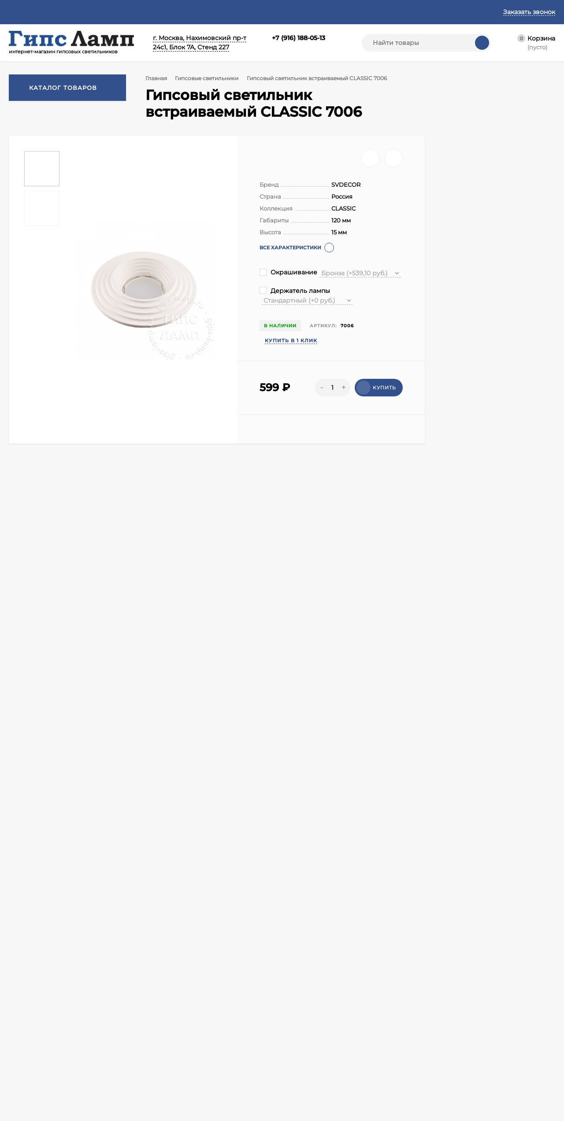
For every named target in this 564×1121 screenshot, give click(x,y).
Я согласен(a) (194, 967)
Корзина (105, 1054)
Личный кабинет (116, 1065)
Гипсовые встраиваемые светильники (210, 807)
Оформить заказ (116, 1076)
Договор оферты (117, 12)
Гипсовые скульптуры (209, 1065)
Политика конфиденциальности (210, 12)
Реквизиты (293, 12)
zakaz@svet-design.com (497, 937)
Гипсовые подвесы (278, 1054)
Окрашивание (288, 272)
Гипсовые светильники (209, 78)
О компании (25, 1054)
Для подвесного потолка (347, 825)
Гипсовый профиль (205, 1076)
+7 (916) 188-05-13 (298, 38)
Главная (20, 12)
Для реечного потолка (266, 825)
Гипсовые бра (271, 1065)
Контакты (61, 12)
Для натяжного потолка (85, 825)
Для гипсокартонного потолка (176, 825)
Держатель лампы (295, 291)
